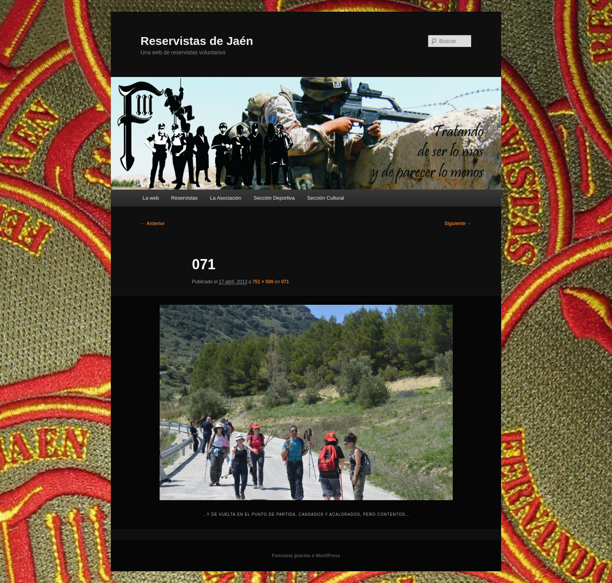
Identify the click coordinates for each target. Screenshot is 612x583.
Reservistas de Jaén (197, 40)
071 (285, 281)
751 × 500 (263, 281)
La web (150, 198)
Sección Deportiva (274, 198)
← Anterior (153, 223)
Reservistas (184, 198)
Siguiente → (458, 223)
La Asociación (225, 198)
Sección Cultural (325, 198)
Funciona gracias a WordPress (306, 555)
